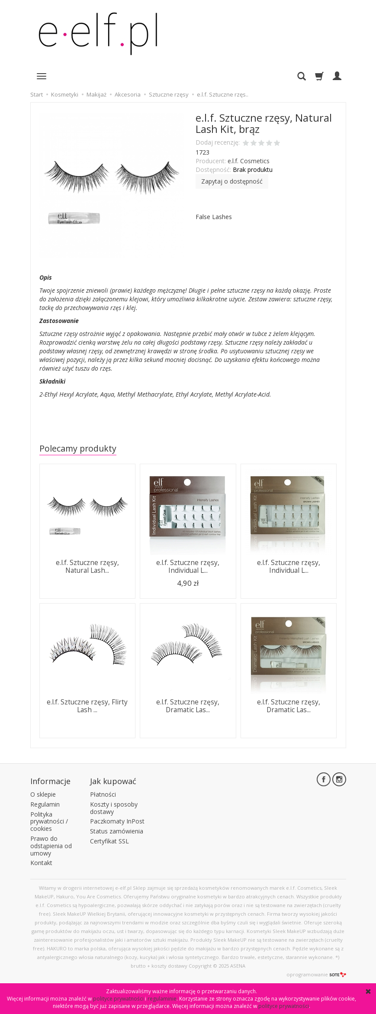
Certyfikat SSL (109, 841)
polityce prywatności (118, 998)
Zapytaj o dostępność (232, 181)
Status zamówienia (116, 831)
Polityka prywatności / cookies (49, 821)
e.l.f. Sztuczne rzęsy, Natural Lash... (87, 566)
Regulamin (45, 804)
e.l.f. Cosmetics (249, 161)
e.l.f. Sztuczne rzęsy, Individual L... (187, 566)
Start (36, 94)
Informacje (50, 781)
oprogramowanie (316, 974)
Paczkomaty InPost (117, 821)
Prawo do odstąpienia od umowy (51, 845)
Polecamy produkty (77, 448)
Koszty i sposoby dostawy (114, 807)
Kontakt (41, 863)
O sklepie (43, 794)
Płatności (103, 794)
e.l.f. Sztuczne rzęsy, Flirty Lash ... (87, 706)
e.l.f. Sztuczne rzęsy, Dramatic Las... (187, 706)
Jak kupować (113, 781)
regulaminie (162, 998)
